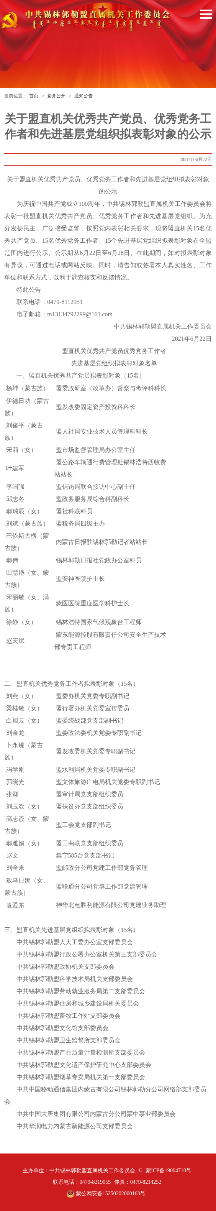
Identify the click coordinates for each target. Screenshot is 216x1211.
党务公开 (56, 96)
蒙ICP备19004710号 (168, 1170)
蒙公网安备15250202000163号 (106, 1193)
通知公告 (83, 96)
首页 (33, 96)
